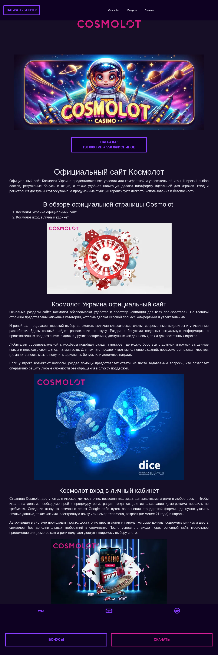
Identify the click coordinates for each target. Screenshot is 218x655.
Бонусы (132, 10)
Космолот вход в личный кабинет (42, 217)
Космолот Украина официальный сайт (46, 212)
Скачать (149, 10)
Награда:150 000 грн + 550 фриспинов (109, 144)
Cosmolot (113, 10)
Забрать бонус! (22, 10)
